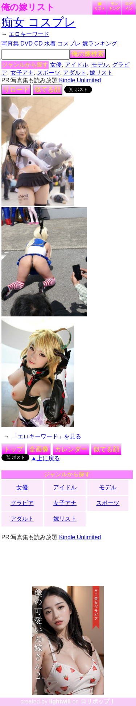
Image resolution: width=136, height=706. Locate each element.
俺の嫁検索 (87, 54)
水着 (50, 43)
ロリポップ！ (98, 701)
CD (38, 43)
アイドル (76, 65)
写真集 (10, 43)
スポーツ (48, 73)
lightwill (60, 701)
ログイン (128, 6)
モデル (100, 65)
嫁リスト (99, 6)
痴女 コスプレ (38, 22)
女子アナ (22, 73)
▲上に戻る (45, 458)
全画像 (39, 449)
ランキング (114, 6)
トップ (13, 449)
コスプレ (69, 43)
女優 (56, 65)
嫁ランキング (99, 43)
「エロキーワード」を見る (46, 436)
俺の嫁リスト (28, 7)
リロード (16, 89)
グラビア (22, 503)
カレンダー (71, 449)
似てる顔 (47, 89)
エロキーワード (29, 34)
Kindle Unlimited (80, 80)
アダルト (74, 73)
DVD (26, 43)
